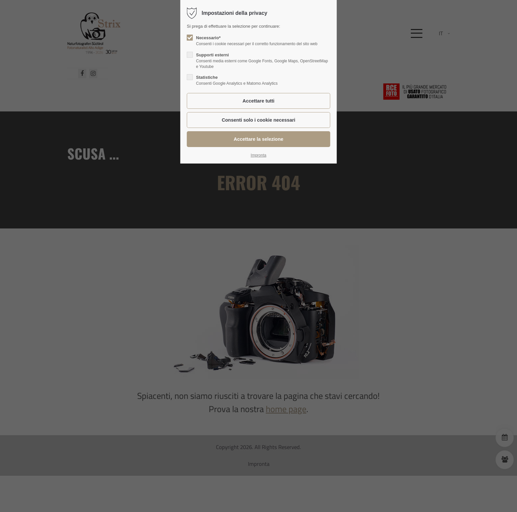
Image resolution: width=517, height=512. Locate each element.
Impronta (258, 155)
